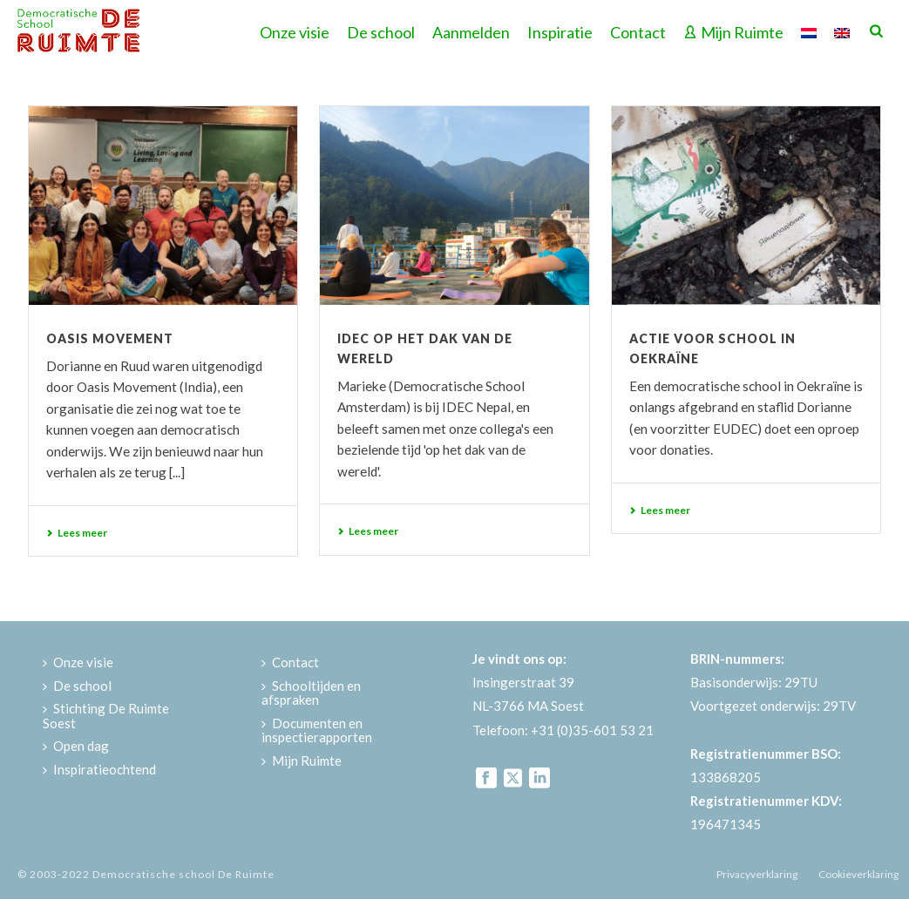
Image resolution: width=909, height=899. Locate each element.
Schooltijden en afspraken (311, 693)
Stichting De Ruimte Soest (106, 715)
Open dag (76, 746)
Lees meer (76, 532)
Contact (638, 32)
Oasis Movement (109, 338)
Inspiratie (560, 32)
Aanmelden (471, 32)
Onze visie (294, 32)
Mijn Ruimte (733, 32)
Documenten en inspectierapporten (316, 730)
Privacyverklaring (756, 874)
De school (381, 32)
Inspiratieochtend (99, 769)
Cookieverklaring (858, 874)
